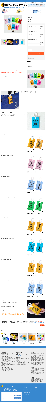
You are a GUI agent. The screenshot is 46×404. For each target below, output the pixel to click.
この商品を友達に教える (30, 63)
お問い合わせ (36, 390)
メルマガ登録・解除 (26, 394)
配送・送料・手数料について (27, 389)
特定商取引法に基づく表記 (31, 58)
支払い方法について (26, 387)
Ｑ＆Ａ (35, 389)
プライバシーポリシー (26, 392)
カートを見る (36, 387)
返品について (29, 57)
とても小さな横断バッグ (30, 17)
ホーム (24, 385)
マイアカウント (36, 385)
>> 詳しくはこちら (18, 355)
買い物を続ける (29, 66)
